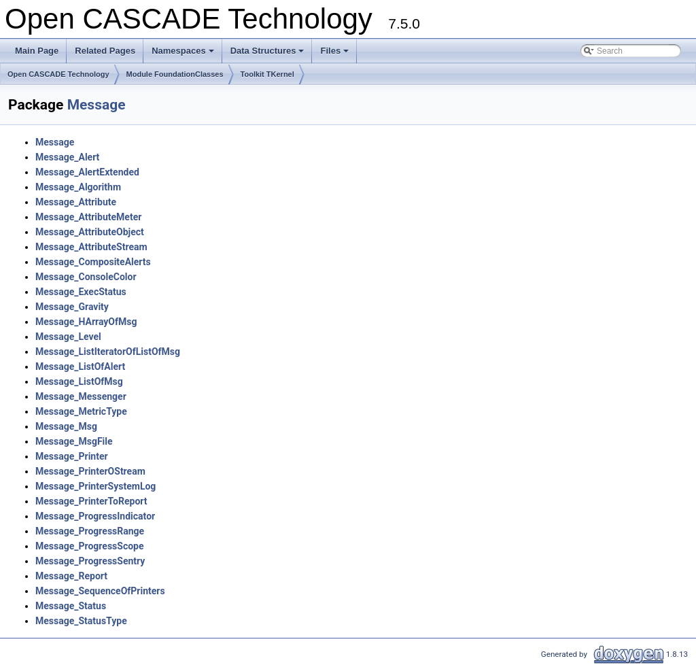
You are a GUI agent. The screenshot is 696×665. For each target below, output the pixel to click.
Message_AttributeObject (89, 231)
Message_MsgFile (74, 441)
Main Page (36, 51)
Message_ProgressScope (89, 546)
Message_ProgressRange (89, 531)
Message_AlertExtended (87, 172)
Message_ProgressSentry (90, 561)
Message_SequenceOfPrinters (100, 590)
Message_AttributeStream (91, 246)
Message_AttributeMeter (88, 216)
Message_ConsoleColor (86, 276)
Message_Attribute (75, 202)
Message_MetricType (81, 411)
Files (335, 54)
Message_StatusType (81, 620)
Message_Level (68, 336)
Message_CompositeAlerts (93, 261)
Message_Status (70, 605)
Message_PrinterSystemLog (95, 486)
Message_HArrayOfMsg (86, 321)
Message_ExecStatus (80, 291)
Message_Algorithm (78, 187)
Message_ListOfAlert (80, 366)
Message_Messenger (80, 396)
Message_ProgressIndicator (95, 516)
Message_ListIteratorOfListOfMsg (107, 351)
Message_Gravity (72, 306)
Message (96, 105)
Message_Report (71, 575)
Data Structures (268, 54)
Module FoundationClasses (175, 74)
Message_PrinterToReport (91, 501)
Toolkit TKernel (267, 74)
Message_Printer (71, 456)
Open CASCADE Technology (58, 74)
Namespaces (184, 54)
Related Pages (105, 51)
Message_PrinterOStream (90, 471)
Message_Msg (66, 426)
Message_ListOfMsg (79, 381)
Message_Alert (67, 157)
